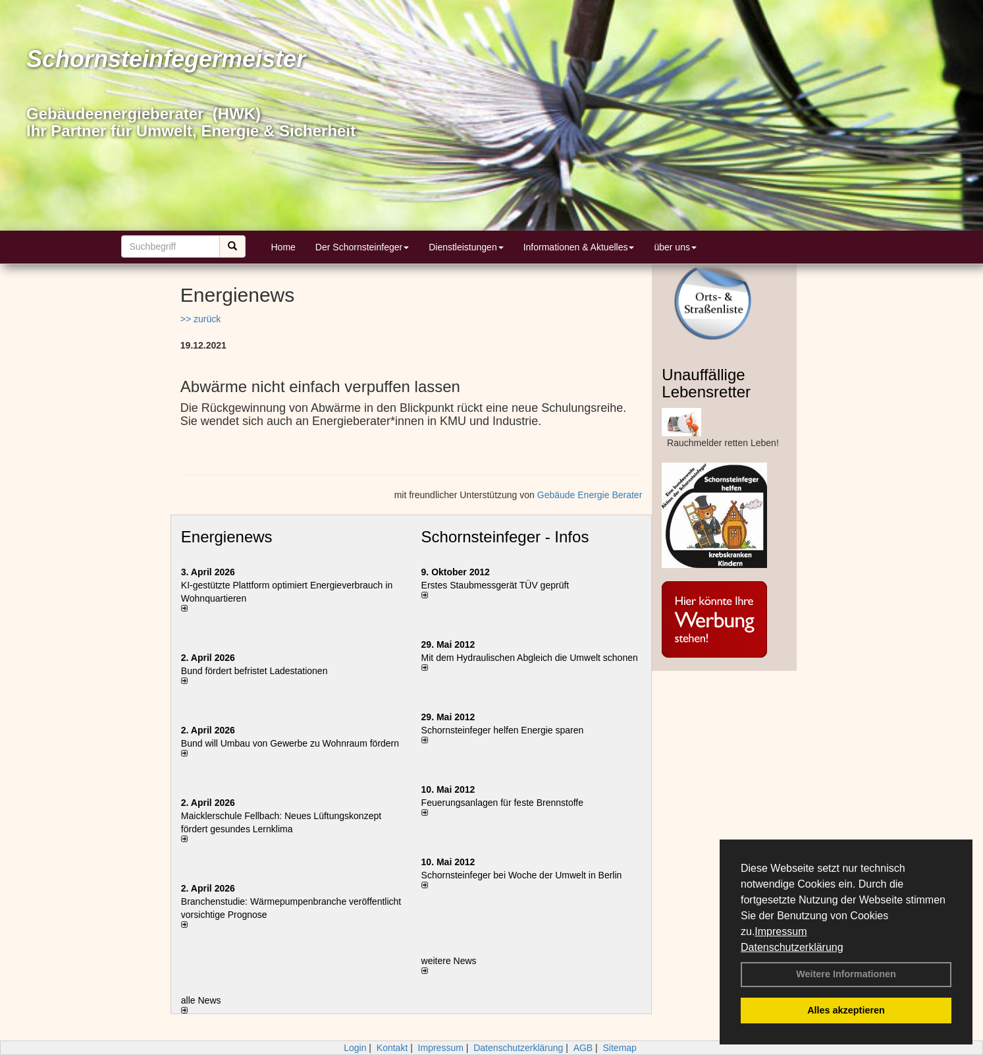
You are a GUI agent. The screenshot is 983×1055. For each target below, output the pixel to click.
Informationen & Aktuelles (579, 247)
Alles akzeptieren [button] (846, 1010)
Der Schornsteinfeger (362, 247)
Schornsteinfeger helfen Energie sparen (502, 730)
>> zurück (200, 319)
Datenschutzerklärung (792, 947)
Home (283, 247)
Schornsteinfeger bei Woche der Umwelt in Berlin (521, 875)
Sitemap (620, 1047)
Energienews (227, 537)
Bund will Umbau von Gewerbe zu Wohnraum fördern (290, 743)
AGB (583, 1047)
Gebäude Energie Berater (590, 495)
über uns (675, 247)
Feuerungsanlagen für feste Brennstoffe (502, 802)
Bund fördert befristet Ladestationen (254, 671)
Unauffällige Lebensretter (706, 383)
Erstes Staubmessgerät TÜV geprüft (495, 585)
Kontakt (392, 1047)
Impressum (781, 931)
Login (355, 1047)
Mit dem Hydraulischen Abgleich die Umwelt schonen (529, 657)
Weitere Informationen (846, 974)
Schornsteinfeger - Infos (505, 537)
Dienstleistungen (466, 247)
